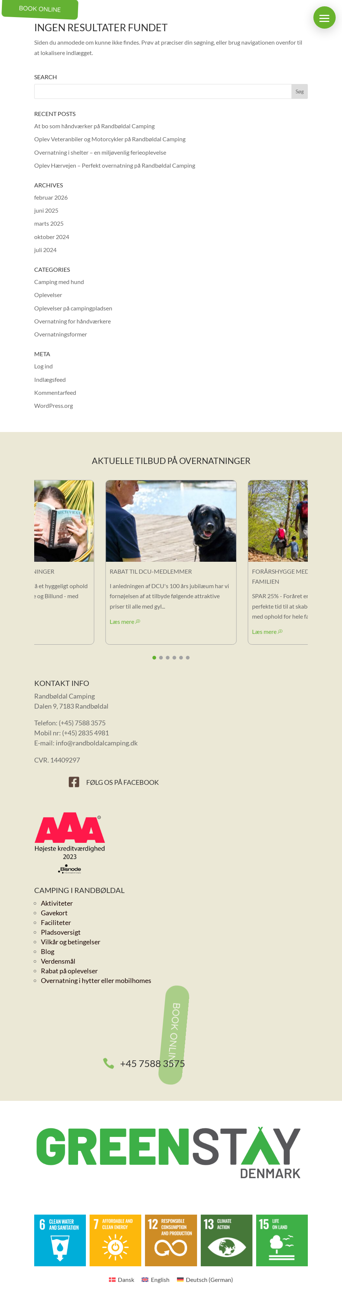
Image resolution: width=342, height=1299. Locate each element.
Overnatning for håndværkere (72, 321)
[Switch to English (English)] (155, 1279)
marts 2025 (49, 223)
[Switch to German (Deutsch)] (205, 1279)
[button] (324, 17)
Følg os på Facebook (122, 782)
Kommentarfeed (55, 392)
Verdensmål (58, 961)
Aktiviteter (57, 903)
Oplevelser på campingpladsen (73, 308)
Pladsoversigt (61, 932)
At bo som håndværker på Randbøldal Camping (94, 125)
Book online (174, 1035)
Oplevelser (48, 294)
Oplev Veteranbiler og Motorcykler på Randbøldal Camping (109, 138)
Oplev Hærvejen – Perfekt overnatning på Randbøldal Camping (114, 165)
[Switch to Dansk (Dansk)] (121, 1279)
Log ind (43, 366)
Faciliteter (56, 922)
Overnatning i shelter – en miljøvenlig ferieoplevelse (100, 152)
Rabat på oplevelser (69, 971)
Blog (47, 951)
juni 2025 (46, 210)
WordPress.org (53, 405)
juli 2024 (45, 249)
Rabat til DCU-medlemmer (151, 571)
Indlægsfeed (50, 379)
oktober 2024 (51, 236)
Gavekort (54, 913)
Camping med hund (59, 281)
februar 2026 (51, 197)
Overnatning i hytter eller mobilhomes (96, 980)
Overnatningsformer (60, 334)
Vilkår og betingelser (70, 942)
